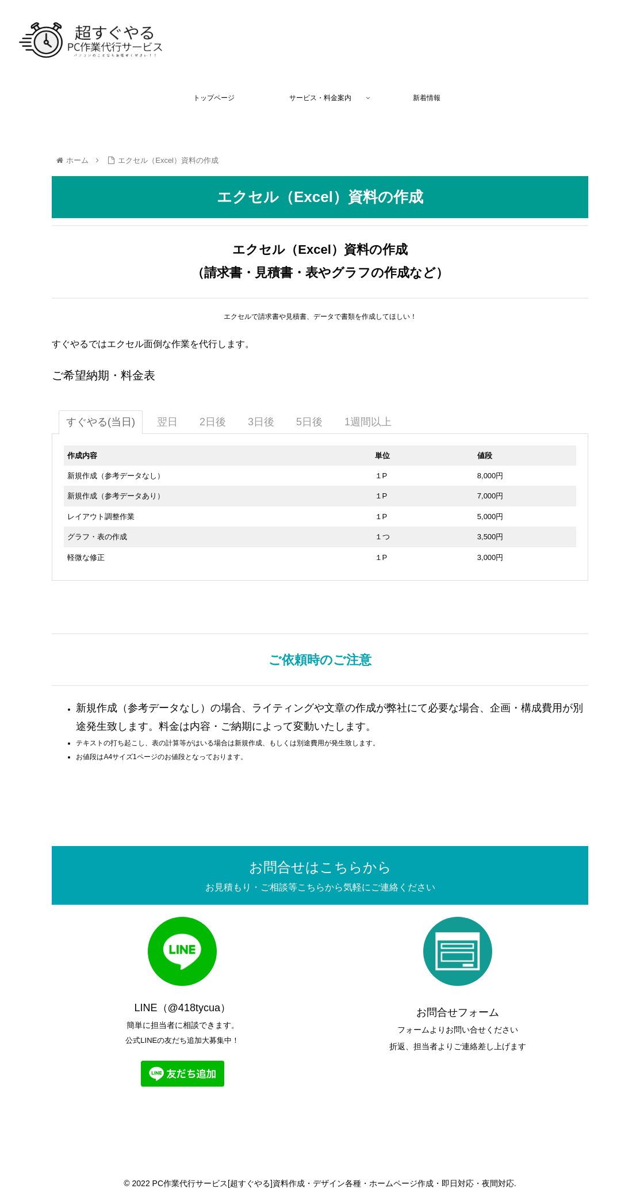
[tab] (101, 422)
